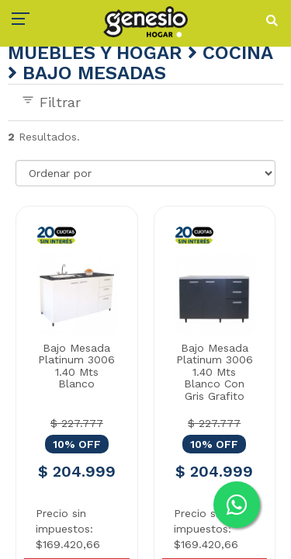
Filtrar (51, 101)
